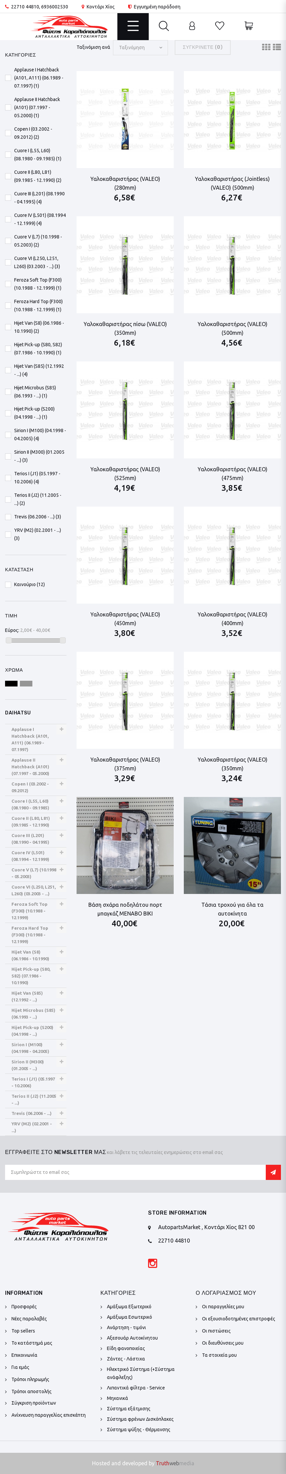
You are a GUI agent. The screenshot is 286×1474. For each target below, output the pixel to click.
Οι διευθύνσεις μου (223, 1343)
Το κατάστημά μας (31, 1343)
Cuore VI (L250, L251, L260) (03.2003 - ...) (33, 890)
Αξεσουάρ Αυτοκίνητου (132, 1338)
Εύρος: (12, 630)
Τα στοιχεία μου (219, 1355)
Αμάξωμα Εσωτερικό (129, 1317)
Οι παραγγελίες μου (223, 1306)
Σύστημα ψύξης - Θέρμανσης (138, 1429)
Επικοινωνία (24, 1355)
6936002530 (54, 6)
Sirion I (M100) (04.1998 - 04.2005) (30, 1048)
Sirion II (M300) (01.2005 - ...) (27, 1065)
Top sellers (23, 1331)
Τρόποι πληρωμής (30, 1379)
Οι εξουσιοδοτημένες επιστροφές (238, 1318)
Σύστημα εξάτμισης (128, 1408)
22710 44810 (25, 6)
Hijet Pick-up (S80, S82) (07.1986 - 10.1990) (30, 976)
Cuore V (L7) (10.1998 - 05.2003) (33, 873)
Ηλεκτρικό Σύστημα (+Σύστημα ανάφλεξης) (141, 1373)
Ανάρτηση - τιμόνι (126, 1327)
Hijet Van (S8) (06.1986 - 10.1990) (30, 955)
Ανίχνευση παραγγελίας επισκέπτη (48, 1415)
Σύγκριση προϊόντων (33, 1403)
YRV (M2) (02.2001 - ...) (31, 1127)
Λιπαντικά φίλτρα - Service (136, 1387)
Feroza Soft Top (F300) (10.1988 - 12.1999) (29, 911)
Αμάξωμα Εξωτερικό (129, 1306)
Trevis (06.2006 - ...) (31, 1113)
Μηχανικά (117, 1398)
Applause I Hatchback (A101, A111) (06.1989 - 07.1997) (30, 739)
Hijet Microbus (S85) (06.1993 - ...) (33, 1013)
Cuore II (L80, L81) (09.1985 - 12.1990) (30, 821)
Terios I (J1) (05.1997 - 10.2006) (33, 1082)
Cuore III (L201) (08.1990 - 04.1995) (30, 838)
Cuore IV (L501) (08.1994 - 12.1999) (30, 856)
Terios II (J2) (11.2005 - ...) (33, 1099)
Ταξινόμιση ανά (93, 47)
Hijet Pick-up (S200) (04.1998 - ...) (32, 1030)
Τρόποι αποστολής (31, 1391)
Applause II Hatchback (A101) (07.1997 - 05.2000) (30, 767)
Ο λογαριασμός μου (226, 1293)
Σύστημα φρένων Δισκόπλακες (140, 1419)
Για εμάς (20, 1367)
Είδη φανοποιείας (126, 1348)
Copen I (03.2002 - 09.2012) (30, 787)
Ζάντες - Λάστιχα (126, 1358)
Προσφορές (24, 1306)
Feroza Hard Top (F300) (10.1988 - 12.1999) (29, 935)
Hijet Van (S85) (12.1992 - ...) (27, 996)
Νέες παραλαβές (29, 1318)
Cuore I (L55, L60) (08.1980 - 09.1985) (30, 804)
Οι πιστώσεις (216, 1331)
